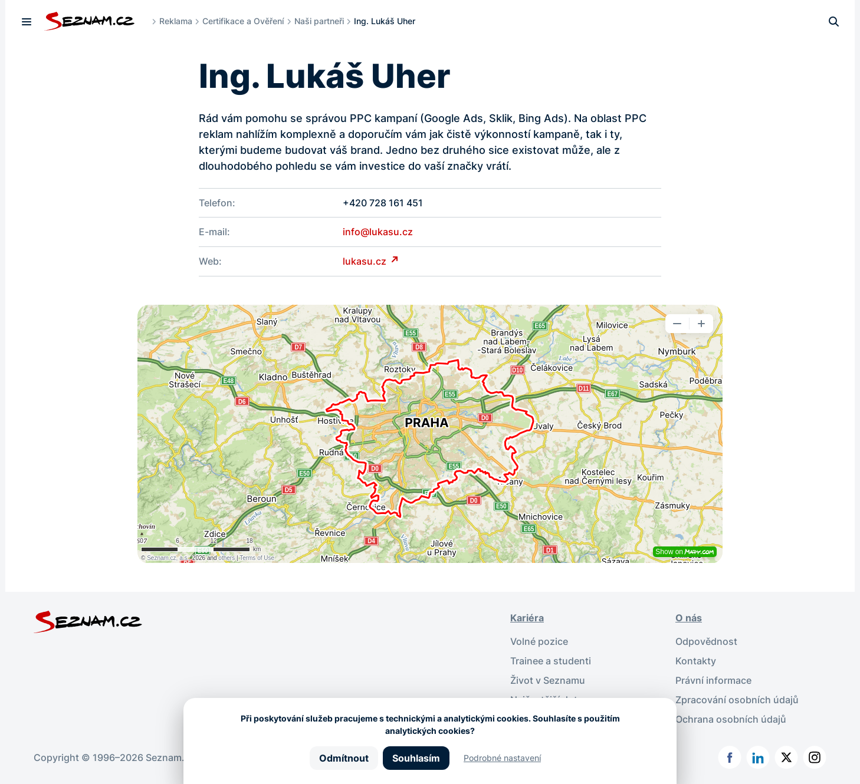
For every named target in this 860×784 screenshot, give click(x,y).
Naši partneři (319, 21)
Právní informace (713, 678)
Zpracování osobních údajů (737, 697)
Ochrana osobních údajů (730, 716)
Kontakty (695, 659)
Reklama (175, 21)
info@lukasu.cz (378, 232)
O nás (688, 616)
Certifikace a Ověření (243, 21)
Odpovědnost (706, 640)
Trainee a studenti (550, 659)
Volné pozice (539, 640)
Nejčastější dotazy (551, 697)
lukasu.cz (366, 260)
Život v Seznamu (547, 678)
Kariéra (527, 616)
